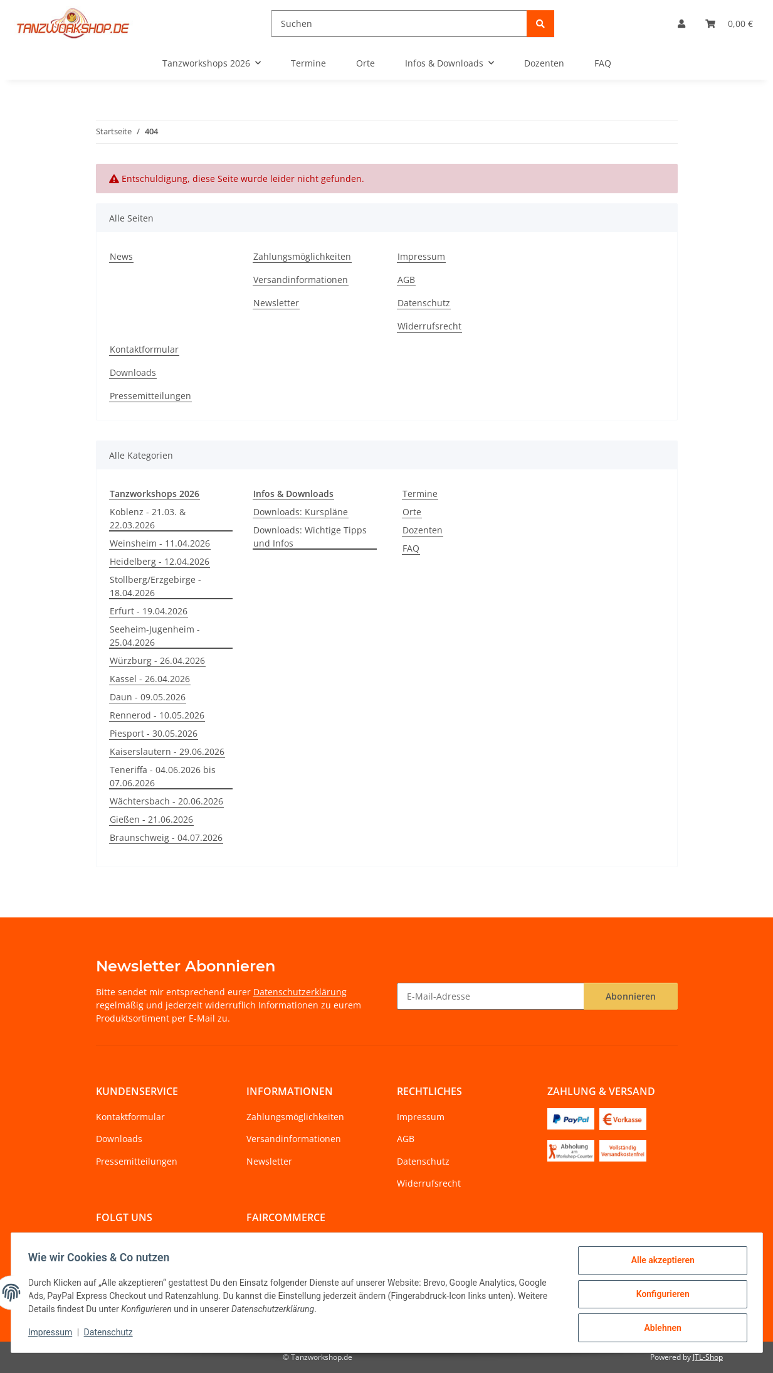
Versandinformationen (300, 280)
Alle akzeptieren (659, 1263)
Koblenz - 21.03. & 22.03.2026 (148, 518)
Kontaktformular (144, 349)
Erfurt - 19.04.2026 (148, 611)
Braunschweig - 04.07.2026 (166, 837)
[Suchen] (399, 23)
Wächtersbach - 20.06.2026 (166, 801)
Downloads (133, 372)
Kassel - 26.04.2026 (150, 679)
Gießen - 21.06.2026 (151, 819)
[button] (681, 23)
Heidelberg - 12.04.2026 (159, 561)
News (121, 256)
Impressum (53, 1334)
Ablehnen (659, 1328)
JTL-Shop (708, 1357)
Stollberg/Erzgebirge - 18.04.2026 (155, 586)
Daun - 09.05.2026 (148, 697)
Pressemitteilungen (150, 396)
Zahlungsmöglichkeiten (302, 256)
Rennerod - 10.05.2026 (157, 715)
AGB (406, 280)
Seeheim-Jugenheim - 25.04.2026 (155, 635)
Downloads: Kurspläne (300, 512)
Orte (411, 512)
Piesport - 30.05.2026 (153, 733)
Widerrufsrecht (429, 326)
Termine (420, 494)
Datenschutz (111, 1334)
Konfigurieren (659, 1296)
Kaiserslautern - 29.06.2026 (167, 751)
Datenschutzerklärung (300, 992)
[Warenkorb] (729, 23)
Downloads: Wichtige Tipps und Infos (310, 536)
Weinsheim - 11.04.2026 (160, 543)
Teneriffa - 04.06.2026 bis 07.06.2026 (163, 776)
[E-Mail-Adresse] (490, 996)
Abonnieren (631, 996)
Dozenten (422, 530)
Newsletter (276, 303)
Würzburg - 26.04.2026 (157, 660)
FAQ (410, 548)
